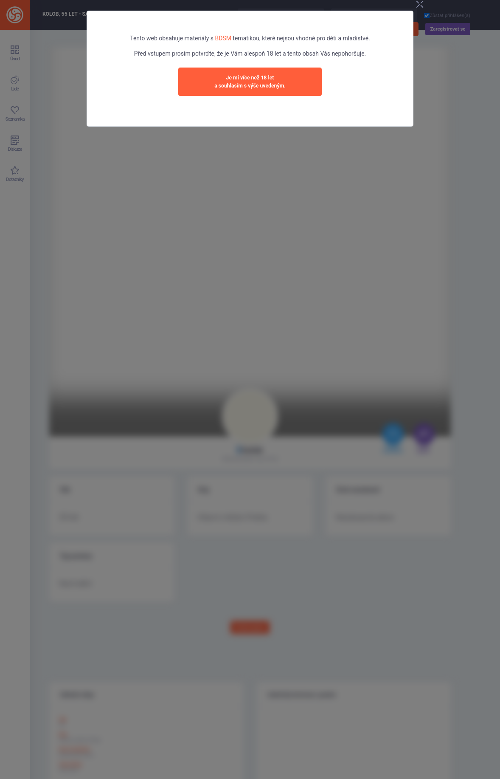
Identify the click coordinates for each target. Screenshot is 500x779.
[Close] (420, 5)
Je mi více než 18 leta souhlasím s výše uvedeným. (250, 81)
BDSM (223, 38)
